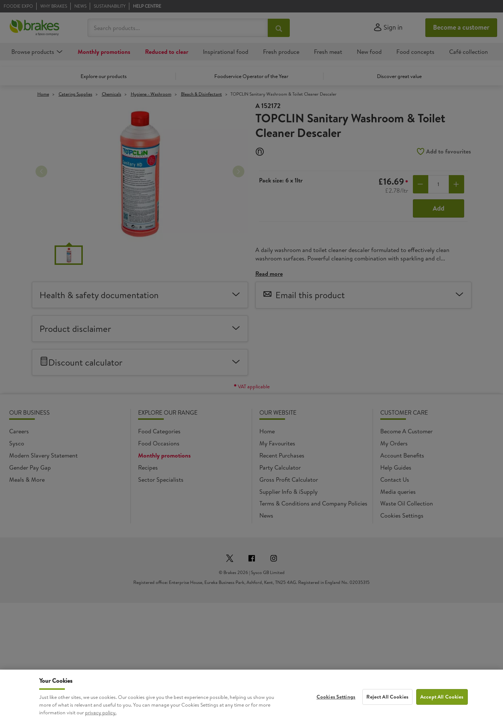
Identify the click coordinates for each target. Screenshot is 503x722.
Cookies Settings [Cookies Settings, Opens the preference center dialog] (336, 700)
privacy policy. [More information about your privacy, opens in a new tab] (100, 716)
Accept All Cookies (442, 700)
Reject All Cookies (387, 700)
